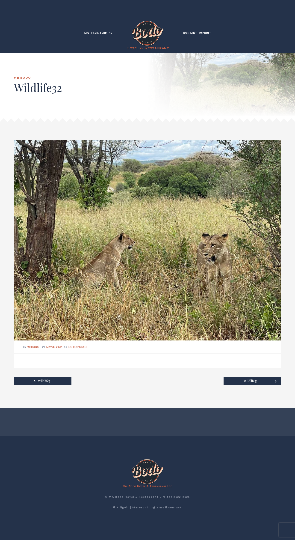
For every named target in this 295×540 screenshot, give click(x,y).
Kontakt (190, 32)
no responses (77, 346)
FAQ (86, 32)
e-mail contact (167, 507)
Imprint (205, 32)
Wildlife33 (260, 381)
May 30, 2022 (54, 346)
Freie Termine (101, 32)
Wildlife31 (43, 381)
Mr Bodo (33, 346)
